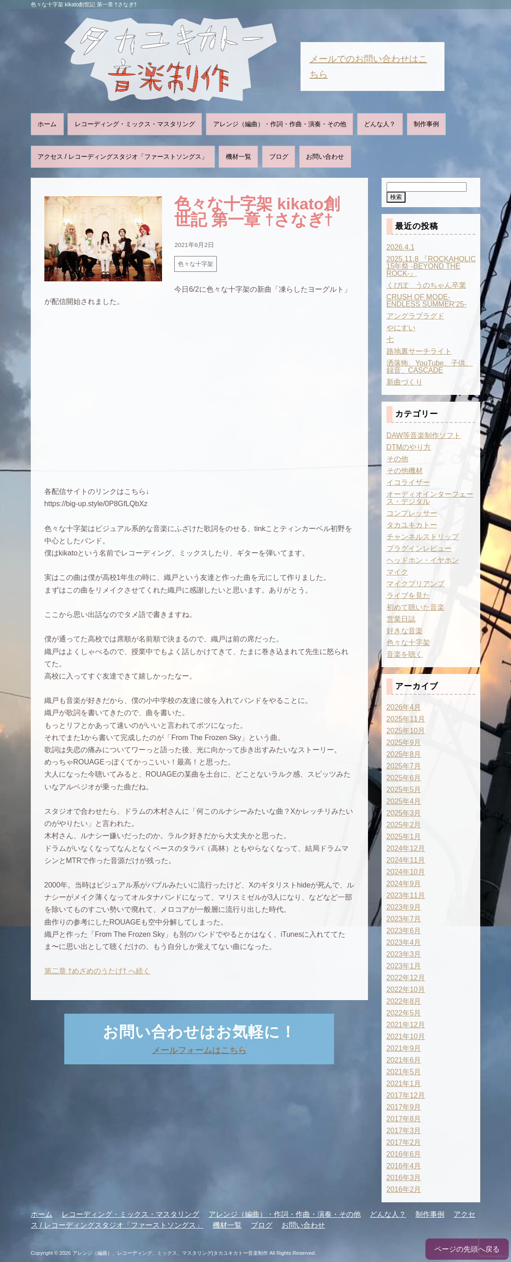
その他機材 (405, 470)
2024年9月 (404, 883)
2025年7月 (404, 766)
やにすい (401, 328)
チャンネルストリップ (423, 537)
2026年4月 (404, 707)
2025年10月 (406, 731)
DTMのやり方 (409, 447)
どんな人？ (380, 124)
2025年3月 (404, 813)
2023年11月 (406, 895)
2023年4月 (404, 942)
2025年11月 (406, 719)
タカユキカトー (412, 525)
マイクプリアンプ (415, 584)
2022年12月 (406, 978)
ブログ (278, 156)
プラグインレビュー (419, 548)
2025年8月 (404, 754)
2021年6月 (404, 1060)
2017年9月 (404, 1107)
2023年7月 (404, 919)
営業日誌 (401, 619)
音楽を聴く (405, 654)
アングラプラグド (415, 316)
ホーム (47, 124)
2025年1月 (404, 836)
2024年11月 (406, 860)
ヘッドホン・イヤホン (423, 560)
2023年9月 (404, 907)
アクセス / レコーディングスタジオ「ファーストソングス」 (123, 156)
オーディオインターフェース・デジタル (430, 497)
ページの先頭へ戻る (467, 1249)
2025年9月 (404, 742)
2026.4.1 (401, 247)
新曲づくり (405, 382)
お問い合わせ (325, 156)
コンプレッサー (412, 513)
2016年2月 (404, 1189)
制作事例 (426, 124)
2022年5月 (404, 1013)
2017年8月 (404, 1119)
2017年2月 (404, 1142)
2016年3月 (404, 1177)
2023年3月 (404, 954)
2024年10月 (406, 872)
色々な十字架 (195, 264)
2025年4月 (404, 801)
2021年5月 (404, 1072)
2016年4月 (404, 1166)
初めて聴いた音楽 (415, 607)
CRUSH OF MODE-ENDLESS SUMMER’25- (427, 300)
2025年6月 (404, 778)
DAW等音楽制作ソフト (424, 435)
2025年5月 (404, 789)
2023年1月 (404, 966)
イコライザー (408, 482)
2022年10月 (406, 989)
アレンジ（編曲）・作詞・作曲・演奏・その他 (279, 124)
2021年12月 (406, 1025)
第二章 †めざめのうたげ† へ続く (97, 971)
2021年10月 (406, 1036)
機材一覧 (238, 156)
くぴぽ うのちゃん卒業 (426, 285)
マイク (397, 572)
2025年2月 (404, 825)
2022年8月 (404, 1001)
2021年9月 (404, 1048)
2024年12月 (406, 848)
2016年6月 (404, 1154)
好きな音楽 (405, 631)
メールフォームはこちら (199, 1050)
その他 (397, 459)
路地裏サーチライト (419, 351)
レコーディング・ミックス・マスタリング (135, 124)
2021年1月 (404, 1083)
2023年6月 (404, 931)
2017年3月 (404, 1130)
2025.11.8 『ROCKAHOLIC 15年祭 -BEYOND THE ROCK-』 (431, 266)
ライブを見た (408, 595)
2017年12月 (406, 1095)
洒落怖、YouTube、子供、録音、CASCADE (430, 366)
